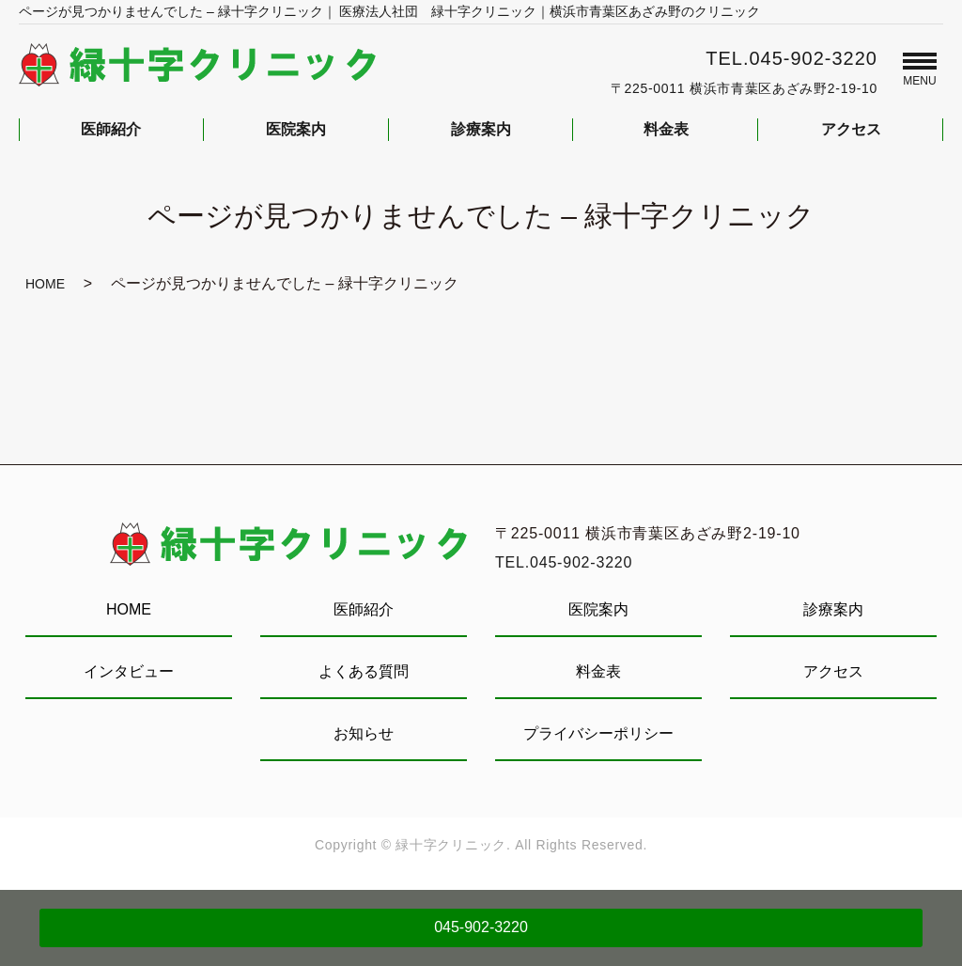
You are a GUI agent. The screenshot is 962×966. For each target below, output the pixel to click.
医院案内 (598, 609)
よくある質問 (363, 671)
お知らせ (364, 733)
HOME (45, 283)
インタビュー (129, 671)
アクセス (833, 671)
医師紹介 (364, 609)
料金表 (598, 671)
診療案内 (833, 609)
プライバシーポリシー (598, 733)
